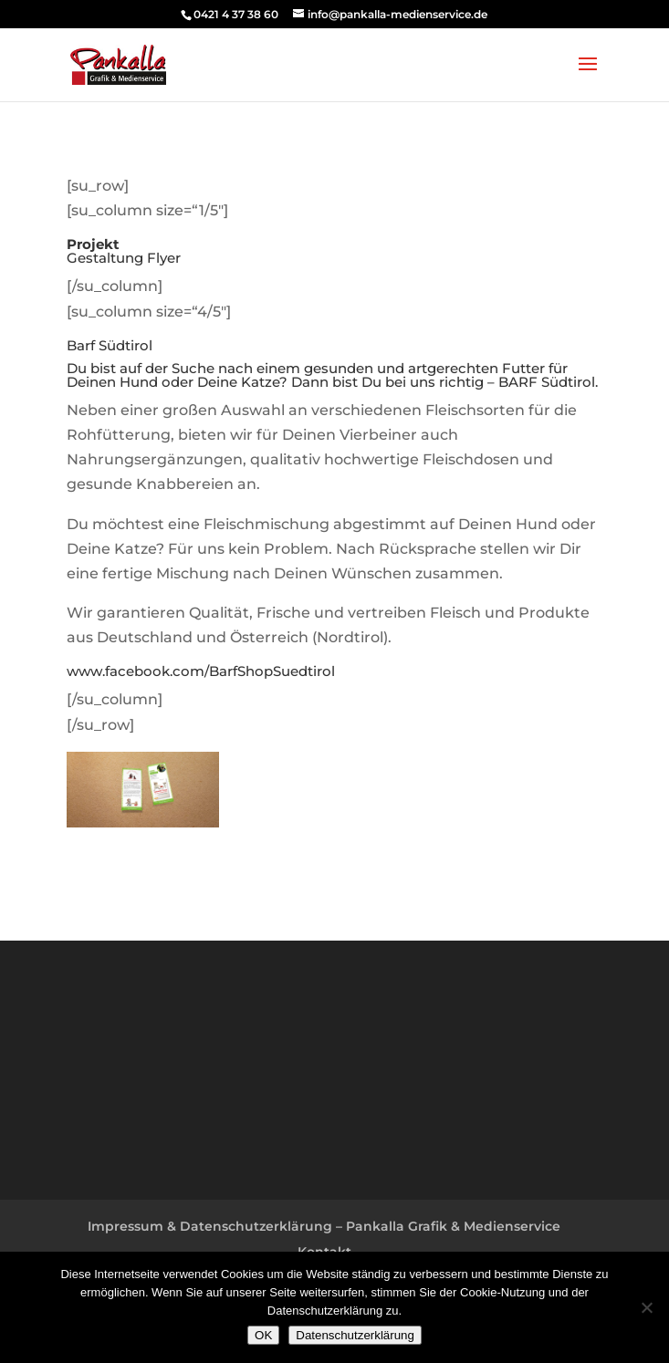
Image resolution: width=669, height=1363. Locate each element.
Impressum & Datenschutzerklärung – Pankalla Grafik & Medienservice (324, 1226)
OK (263, 1335)
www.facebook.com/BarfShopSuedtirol (201, 671)
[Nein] (646, 1307)
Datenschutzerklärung (355, 1335)
